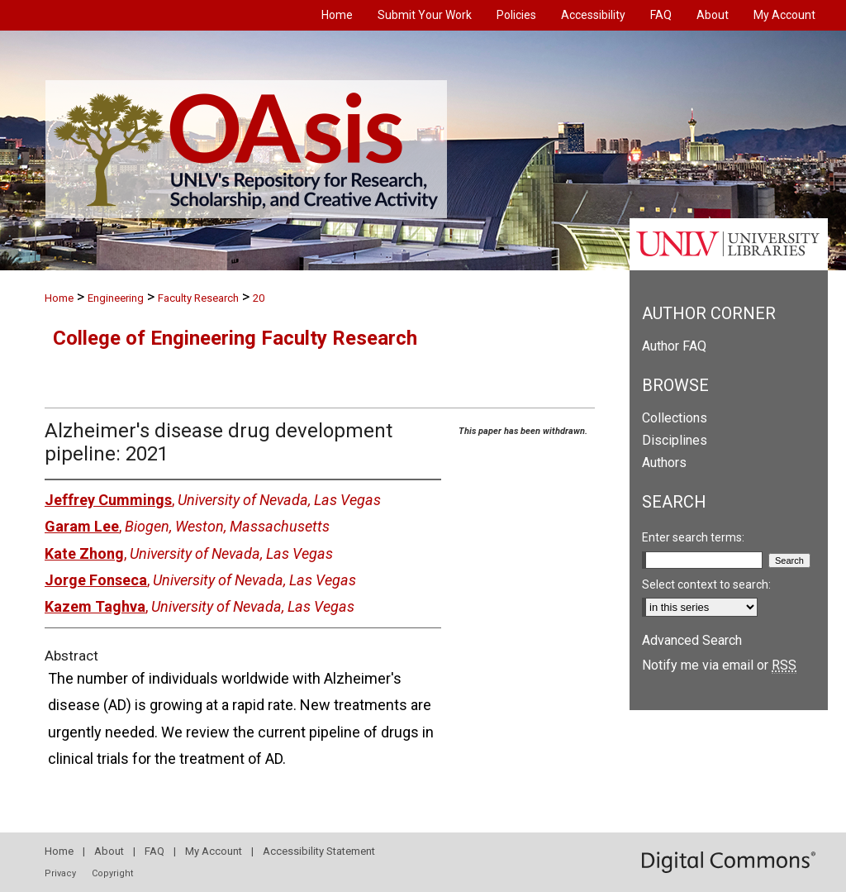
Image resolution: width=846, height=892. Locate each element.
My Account (213, 851)
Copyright (112, 873)
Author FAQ (674, 346)
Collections (674, 418)
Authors (664, 462)
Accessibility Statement (319, 851)
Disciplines (674, 440)
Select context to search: (706, 584)
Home (59, 298)
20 (258, 298)
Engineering (116, 298)
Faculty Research (198, 298)
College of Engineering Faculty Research (235, 338)
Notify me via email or (719, 665)
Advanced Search (692, 640)
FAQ (154, 851)
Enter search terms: (693, 537)
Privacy (60, 873)
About (109, 851)
